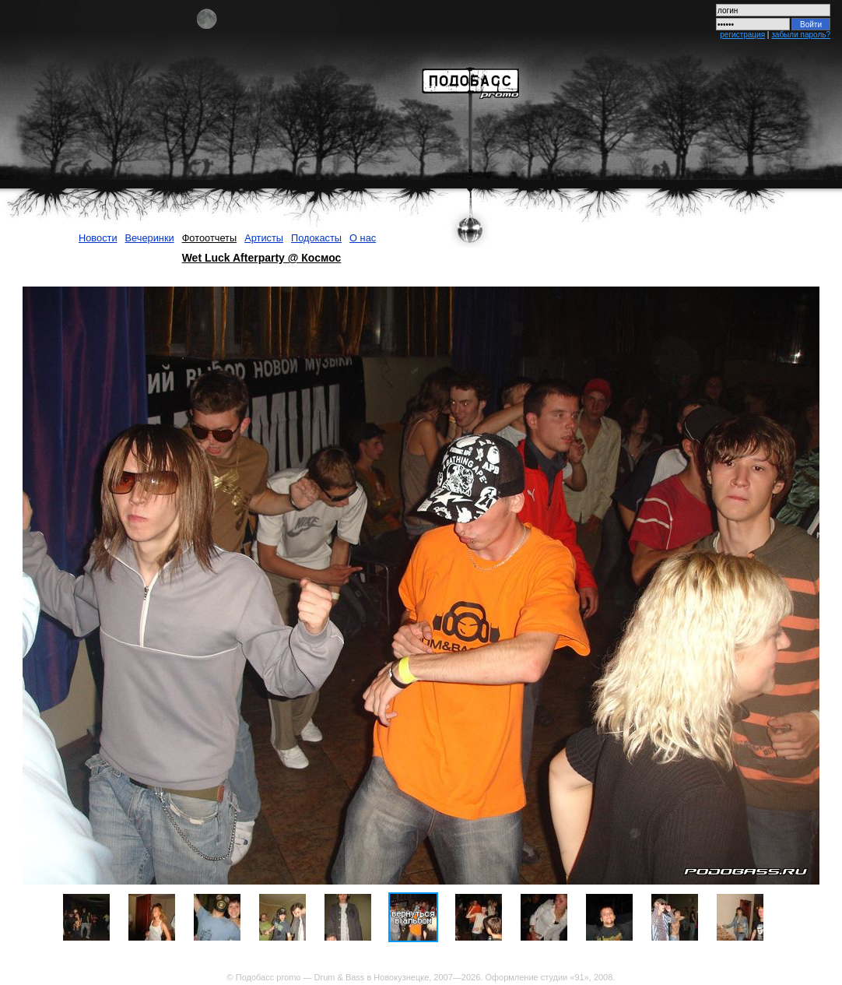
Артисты (263, 238)
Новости (98, 238)
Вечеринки (149, 238)
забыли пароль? (800, 34)
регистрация (742, 34)
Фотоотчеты (209, 238)
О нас (362, 238)
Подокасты (316, 238)
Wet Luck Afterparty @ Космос (262, 258)
